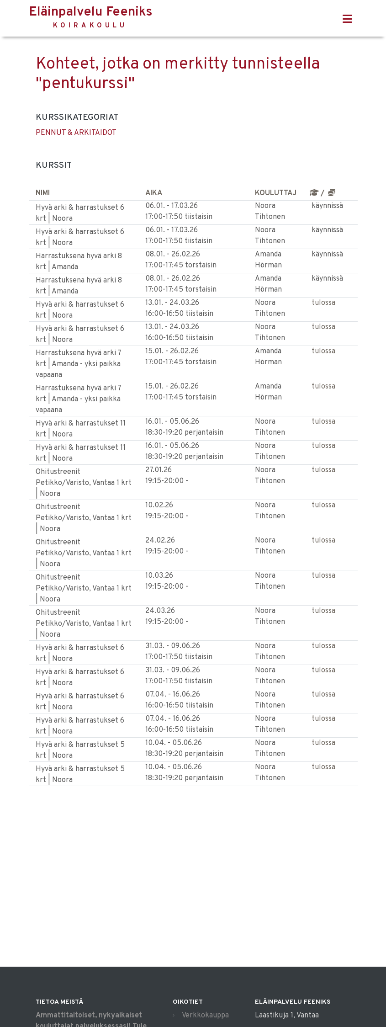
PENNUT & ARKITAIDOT (76, 133)
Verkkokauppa (205, 1015)
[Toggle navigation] (347, 19)
